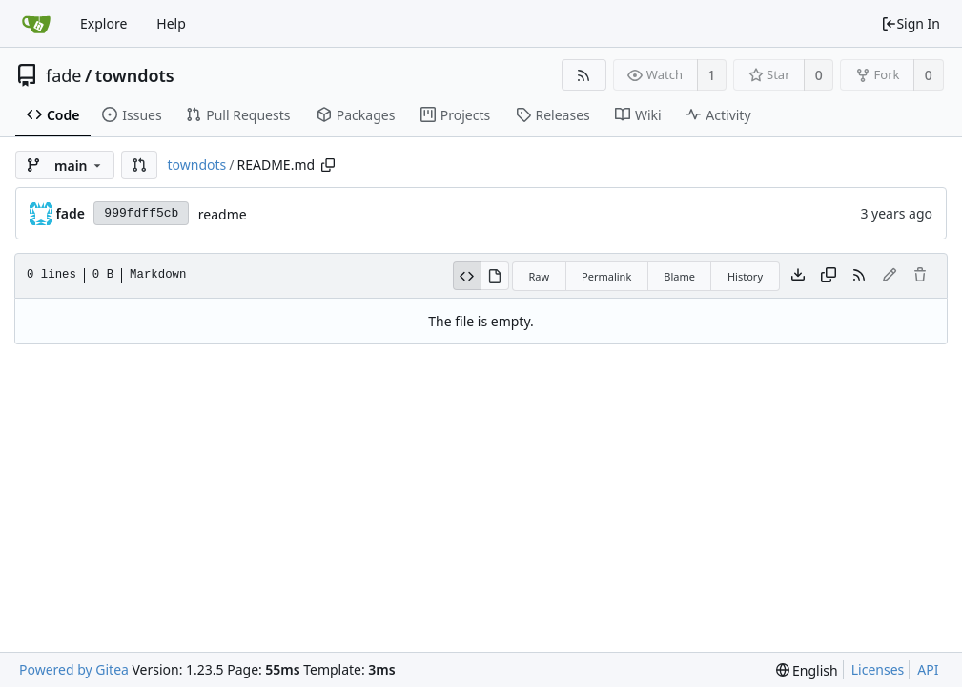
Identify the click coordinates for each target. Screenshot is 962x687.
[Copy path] (328, 165)
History (745, 276)
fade (64, 75)
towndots (134, 75)
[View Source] (467, 275)
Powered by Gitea (74, 669)
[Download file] (798, 276)
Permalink (606, 276)
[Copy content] (828, 276)
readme (222, 214)
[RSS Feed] (584, 75)
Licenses (878, 669)
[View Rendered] (495, 275)
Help (171, 23)
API (927, 669)
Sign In (910, 23)
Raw (538, 276)
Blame (679, 276)
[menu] (807, 670)
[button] (139, 165)
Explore (103, 23)
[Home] (36, 24)
